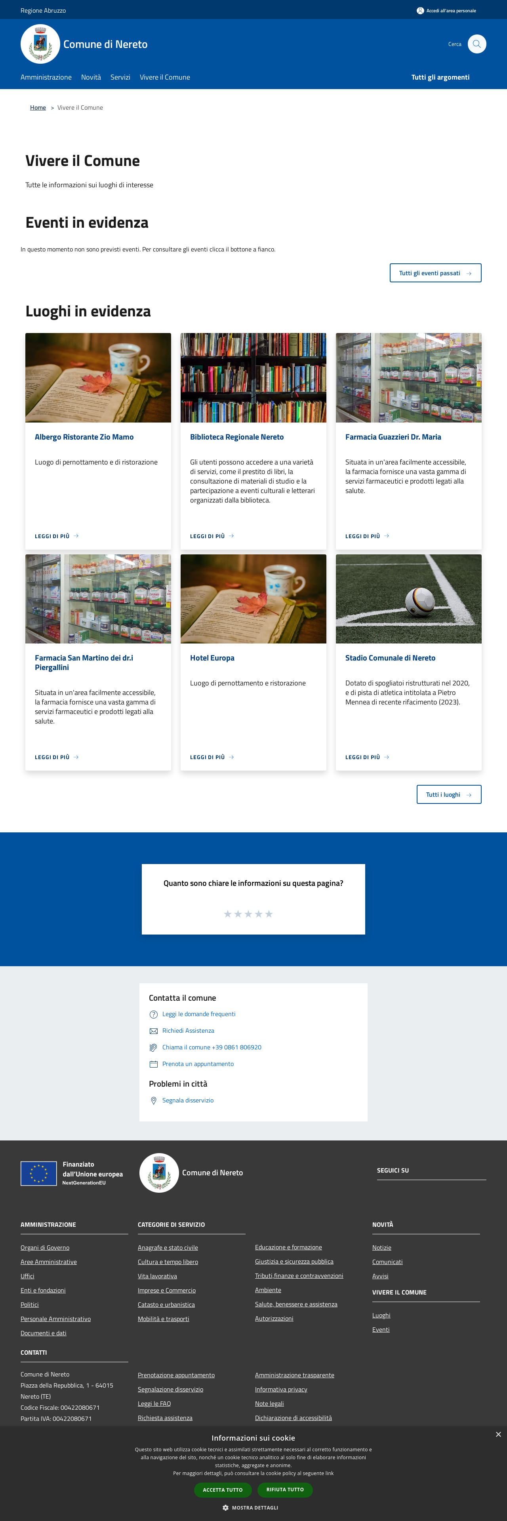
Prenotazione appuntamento (176, 1375)
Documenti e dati (44, 1333)
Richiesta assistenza (165, 1417)
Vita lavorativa (157, 1276)
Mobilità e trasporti (163, 1318)
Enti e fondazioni (43, 1290)
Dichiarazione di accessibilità (293, 1417)
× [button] (498, 1435)
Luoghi (381, 1315)
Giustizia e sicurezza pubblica (294, 1261)
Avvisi (380, 1276)
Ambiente (268, 1289)
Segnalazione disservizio (170, 1389)
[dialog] (253, 1473)
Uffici (27, 1276)
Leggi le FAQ (154, 1403)
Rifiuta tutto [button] (285, 1489)
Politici (30, 1304)
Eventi (381, 1329)
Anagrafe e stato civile (168, 1247)
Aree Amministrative (49, 1261)
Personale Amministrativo (56, 1318)
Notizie (381, 1247)
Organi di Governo (45, 1247)
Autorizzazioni (274, 1318)
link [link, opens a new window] (330, 1473)
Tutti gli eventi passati (435, 273)
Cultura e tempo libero (168, 1261)
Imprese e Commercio (167, 1290)
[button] (253, 1507)
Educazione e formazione (288, 1247)
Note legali (269, 1403)
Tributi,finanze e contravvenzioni (299, 1275)
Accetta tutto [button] (223, 1490)
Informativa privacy (281, 1389)
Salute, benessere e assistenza (296, 1304)
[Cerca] (476, 43)
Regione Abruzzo (43, 10)
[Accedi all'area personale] (446, 10)
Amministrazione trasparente (294, 1375)
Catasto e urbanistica (166, 1304)
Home (38, 107)
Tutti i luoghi (449, 794)
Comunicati (387, 1261)
